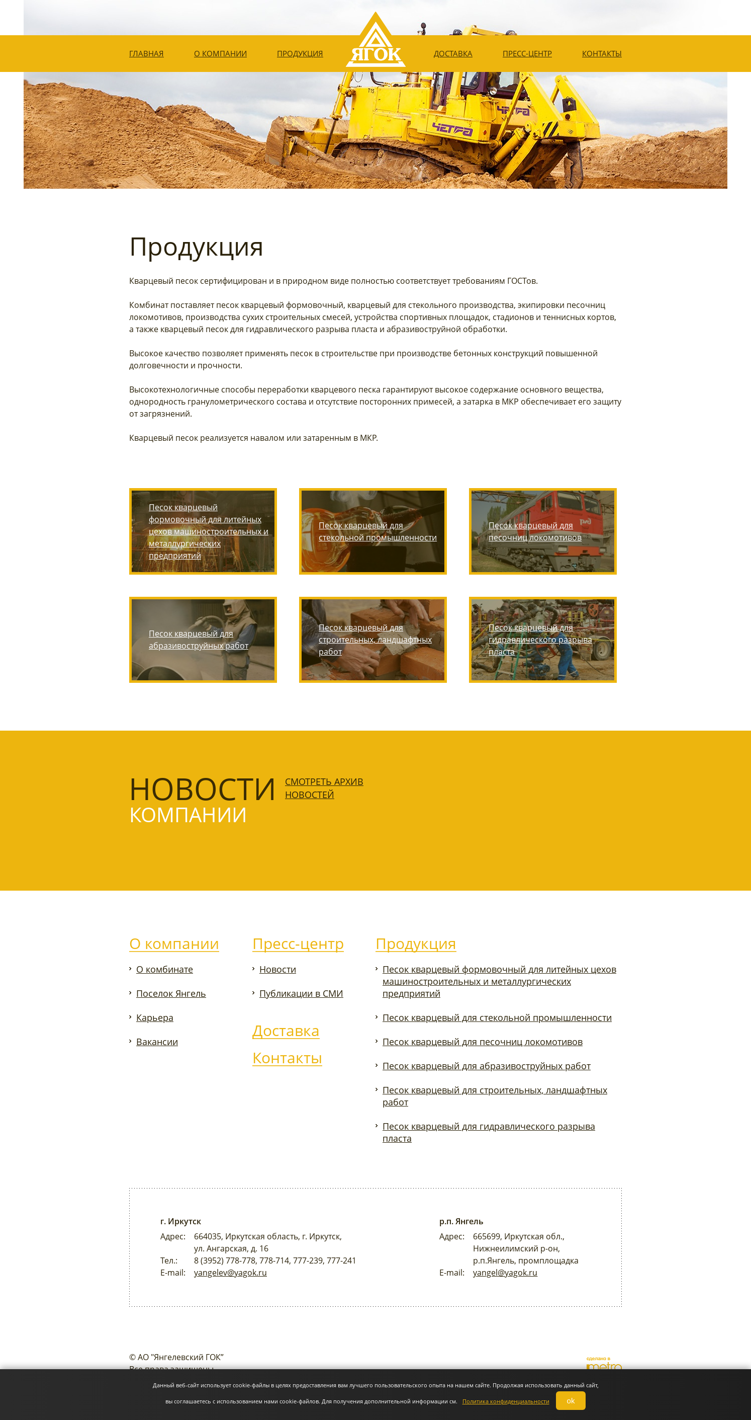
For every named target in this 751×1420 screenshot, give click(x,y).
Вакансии (157, 1042)
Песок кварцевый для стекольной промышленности (378, 531)
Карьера (154, 1017)
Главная (146, 53)
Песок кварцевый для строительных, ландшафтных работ (375, 639)
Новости (277, 969)
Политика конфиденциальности (505, 1401)
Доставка (453, 53)
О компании (220, 53)
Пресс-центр (527, 53)
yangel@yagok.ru (505, 1272)
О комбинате (164, 969)
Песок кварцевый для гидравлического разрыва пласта (540, 639)
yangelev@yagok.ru (230, 1272)
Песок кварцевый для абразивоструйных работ (198, 639)
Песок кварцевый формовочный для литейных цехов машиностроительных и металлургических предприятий (208, 531)
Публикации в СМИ (301, 993)
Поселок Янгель (171, 993)
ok (571, 1400)
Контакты (602, 53)
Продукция (300, 53)
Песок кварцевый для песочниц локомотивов (535, 531)
